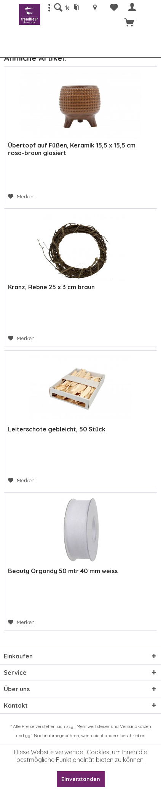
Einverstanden (80, 779)
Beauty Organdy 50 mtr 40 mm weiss (63, 571)
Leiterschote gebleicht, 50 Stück (56, 429)
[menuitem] (57, 7)
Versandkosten (135, 726)
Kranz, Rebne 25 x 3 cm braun (51, 287)
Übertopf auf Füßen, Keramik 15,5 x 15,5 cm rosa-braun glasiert (71, 149)
